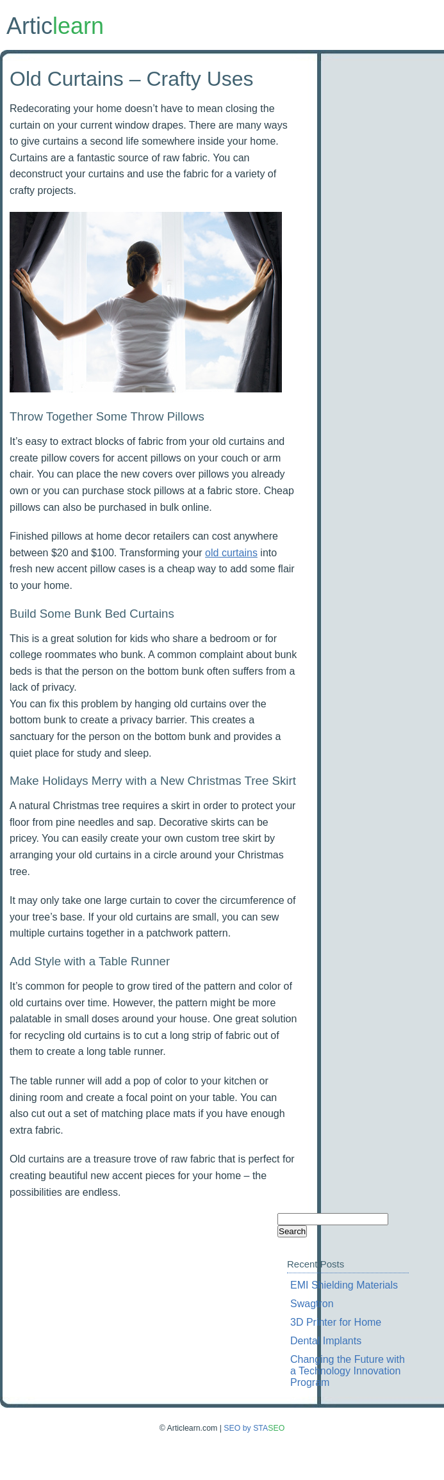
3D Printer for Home (335, 1322)
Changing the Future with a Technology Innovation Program (347, 1371)
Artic (55, 26)
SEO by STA (254, 1428)
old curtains (231, 552)
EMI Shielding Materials (344, 1285)
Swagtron (312, 1303)
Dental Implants (325, 1340)
